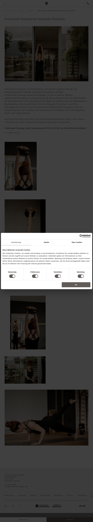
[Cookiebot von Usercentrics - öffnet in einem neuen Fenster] (81, 236)
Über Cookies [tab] (77, 242)
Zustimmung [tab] (16, 242)
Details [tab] (46, 242)
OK (76, 285)
